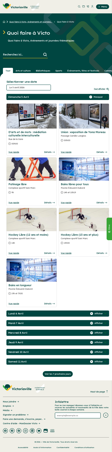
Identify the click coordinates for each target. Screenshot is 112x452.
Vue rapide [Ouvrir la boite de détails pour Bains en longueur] (13, 303)
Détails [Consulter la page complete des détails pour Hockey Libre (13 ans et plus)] (102, 253)
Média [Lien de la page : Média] (8, 410)
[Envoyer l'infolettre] (105, 415)
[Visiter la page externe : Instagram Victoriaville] (25, 431)
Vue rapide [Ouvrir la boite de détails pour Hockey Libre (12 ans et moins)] (13, 253)
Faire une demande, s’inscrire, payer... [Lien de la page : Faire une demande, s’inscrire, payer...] (24, 419)
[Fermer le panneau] (109, 228)
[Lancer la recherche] (45, 55)
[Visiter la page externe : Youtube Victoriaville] (38, 431)
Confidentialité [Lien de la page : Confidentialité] (63, 447)
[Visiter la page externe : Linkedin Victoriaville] (32, 431)
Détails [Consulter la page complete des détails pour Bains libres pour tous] (102, 202)
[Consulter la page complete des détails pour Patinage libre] (32, 169)
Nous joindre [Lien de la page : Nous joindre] (11, 401)
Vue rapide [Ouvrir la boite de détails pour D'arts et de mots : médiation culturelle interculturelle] (13, 152)
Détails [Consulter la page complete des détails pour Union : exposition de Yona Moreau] (102, 152)
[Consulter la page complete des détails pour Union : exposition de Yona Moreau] (84, 137)
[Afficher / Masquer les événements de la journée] (100, 97)
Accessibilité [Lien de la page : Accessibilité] (23, 447)
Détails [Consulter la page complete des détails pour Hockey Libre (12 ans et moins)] (49, 253)
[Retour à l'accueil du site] (5, 22)
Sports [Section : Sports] (58, 70)
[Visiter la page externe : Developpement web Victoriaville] (52, 431)
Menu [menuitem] (102, 6)
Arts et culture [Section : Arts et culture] (23, 70)
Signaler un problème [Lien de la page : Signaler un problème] (16, 414)
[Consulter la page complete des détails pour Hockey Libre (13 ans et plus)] (84, 240)
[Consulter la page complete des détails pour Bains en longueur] (31, 291)
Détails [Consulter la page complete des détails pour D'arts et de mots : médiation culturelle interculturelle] (49, 152)
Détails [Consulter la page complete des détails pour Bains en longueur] (49, 303)
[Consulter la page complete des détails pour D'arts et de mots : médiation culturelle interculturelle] (31, 139)
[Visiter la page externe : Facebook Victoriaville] (5, 431)
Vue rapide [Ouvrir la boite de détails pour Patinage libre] (13, 202)
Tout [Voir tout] (8, 70)
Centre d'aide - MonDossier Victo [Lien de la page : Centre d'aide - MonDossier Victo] (22, 423)
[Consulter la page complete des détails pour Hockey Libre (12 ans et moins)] (31, 240)
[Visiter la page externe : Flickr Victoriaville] (45, 431)
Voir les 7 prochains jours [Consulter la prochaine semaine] (58, 374)
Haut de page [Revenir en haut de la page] (99, 391)
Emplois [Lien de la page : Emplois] (8, 406)
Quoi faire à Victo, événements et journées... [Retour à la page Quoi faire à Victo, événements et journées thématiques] (30, 22)
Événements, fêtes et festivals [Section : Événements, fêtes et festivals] (83, 70)
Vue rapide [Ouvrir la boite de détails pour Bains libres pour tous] (66, 202)
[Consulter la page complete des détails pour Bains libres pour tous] (84, 190)
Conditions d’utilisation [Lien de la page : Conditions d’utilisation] (84, 447)
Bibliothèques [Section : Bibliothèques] (43, 70)
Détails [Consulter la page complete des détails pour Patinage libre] (49, 202)
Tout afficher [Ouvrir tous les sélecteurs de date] (101, 88)
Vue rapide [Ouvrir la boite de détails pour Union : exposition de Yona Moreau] (66, 152)
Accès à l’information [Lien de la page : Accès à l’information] (42, 447)
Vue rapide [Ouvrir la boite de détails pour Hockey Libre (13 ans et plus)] (66, 253)
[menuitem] (21, 6)
